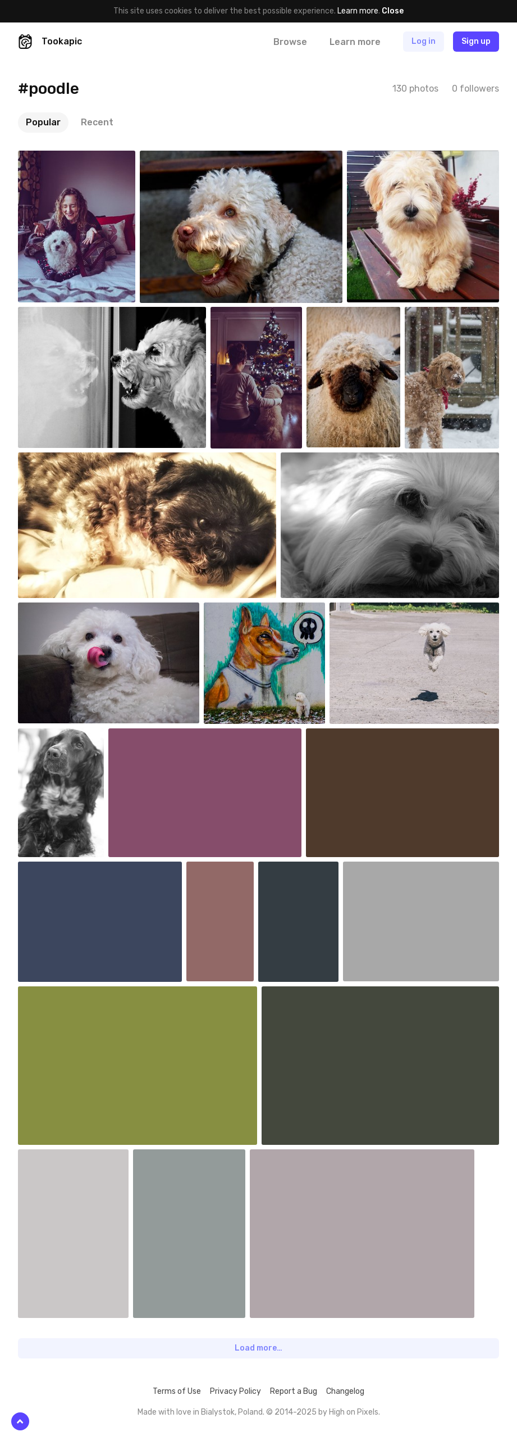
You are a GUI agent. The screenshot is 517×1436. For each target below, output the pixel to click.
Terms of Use (177, 1391)
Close (393, 11)
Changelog (345, 1391)
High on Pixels (353, 1412)
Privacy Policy (235, 1391)
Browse (290, 42)
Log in (423, 41)
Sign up (476, 41)
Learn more (357, 11)
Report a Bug (293, 1391)
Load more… (258, 1348)
